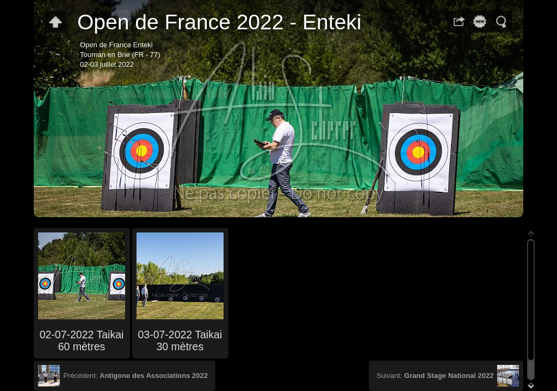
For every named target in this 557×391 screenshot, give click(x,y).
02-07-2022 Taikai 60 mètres (82, 340)
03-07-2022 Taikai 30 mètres (180, 340)
